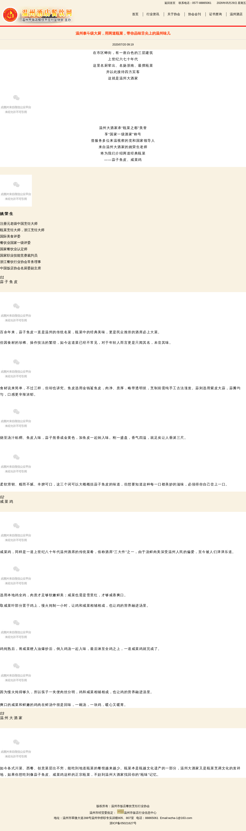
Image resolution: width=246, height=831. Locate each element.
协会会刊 (194, 14)
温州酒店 (236, 14)
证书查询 (215, 14)
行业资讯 (152, 14)
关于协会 (173, 14)
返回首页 (169, 3)
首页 (135, 14)
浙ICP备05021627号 (123, 823)
